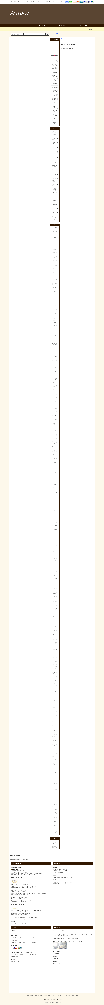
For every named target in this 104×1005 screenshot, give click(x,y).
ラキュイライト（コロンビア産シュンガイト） (54, 765)
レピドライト (54, 809)
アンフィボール (54, 340)
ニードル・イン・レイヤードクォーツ (54, 610)
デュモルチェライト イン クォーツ (55, 584)
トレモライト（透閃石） (54, 593)
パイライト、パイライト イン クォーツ (54, 618)
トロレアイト (54, 596)
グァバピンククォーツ (54, 424)
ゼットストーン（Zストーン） (54, 539)
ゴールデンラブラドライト (54, 451)
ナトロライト (54, 605)
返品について (47, 995)
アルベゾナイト (54, 329)
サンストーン (54, 474)
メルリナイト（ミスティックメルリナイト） (54, 746)
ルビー (53, 797)
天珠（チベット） (54, 589)
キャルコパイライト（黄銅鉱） (54, 419)
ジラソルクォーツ (54, 501)
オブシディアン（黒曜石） (54, 386)
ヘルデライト (54, 715)
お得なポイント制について (54, 847)
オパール (53, 382)
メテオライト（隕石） (54, 735)
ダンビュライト (54, 565)
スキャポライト (54, 516)
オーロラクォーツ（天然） (54, 379)
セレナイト (54, 543)
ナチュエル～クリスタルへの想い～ (54, 842)
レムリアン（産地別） (54, 249)
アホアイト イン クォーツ (54, 302)
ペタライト (54, 698)
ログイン (41, 25)
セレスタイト (54, 545)
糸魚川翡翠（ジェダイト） (54, 351)
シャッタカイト (54, 497)
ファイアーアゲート (54, 652)
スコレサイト (54, 520)
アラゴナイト (54, 325)
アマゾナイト (54, 309)
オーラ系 (53, 375)
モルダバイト (54, 753)
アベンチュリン (54, 298)
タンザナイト (54, 558)
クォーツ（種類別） (54, 240)
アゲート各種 (54, 265)
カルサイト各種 (54, 412)
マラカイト (54, 727)
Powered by (52, 1002)
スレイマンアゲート (54, 534)
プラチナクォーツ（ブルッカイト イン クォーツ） (55, 681)
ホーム (62, 38)
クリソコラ (54, 427)
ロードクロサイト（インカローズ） (54, 813)
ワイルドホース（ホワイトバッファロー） (54, 831)
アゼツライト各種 (54, 284)
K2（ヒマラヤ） (54, 447)
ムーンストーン (54, 731)
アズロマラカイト (54, 280)
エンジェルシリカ (54, 372)
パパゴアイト (54, 630)
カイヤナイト (54, 394)
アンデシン (54, 332)
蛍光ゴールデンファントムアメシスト (54, 442)
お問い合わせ (62, 25)
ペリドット (54, 718)
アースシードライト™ (54, 257)
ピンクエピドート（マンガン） (54, 644)
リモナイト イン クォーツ (54, 794)
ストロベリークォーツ (54, 530)
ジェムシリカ (54, 484)
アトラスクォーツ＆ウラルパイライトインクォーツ (54, 289)
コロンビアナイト (54, 459)
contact (68, 938)
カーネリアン (54, 392)
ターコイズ (54, 548)
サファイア (54, 472)
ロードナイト (54, 817)
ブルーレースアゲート (54, 673)
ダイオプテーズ (54, 552)
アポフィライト (54, 306)
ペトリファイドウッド (54, 701)
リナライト (54, 786)
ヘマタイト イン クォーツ (54, 708)
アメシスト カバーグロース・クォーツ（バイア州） (54, 320)
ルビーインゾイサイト (54, 801)
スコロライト (54, 522)
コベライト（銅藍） (54, 455)
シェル (53, 487)
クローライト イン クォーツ (54, 435)
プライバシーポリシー (67, 995)
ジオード (53, 489)
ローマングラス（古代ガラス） (54, 822)
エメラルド (54, 363)
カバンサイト (54, 408)
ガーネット (54, 389)
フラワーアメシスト (54, 692)
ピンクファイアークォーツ (54, 648)
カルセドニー (54, 415)
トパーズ (53, 598)
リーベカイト (54, 783)
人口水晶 (53, 510)
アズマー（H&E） (54, 273)
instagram (90, 29)
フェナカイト (54, 661)
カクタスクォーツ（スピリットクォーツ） (54, 403)
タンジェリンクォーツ (54, 561)
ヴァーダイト (54, 360)
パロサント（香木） (54, 633)
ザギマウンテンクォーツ (54, 469)
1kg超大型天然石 (55, 232)
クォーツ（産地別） (54, 245)
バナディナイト (54, 627)
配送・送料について (39, 995)
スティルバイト (54, 526)
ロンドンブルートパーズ (54, 826)
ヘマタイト (54, 704)
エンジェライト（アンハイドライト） (54, 367)
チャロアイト (54, 569)
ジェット (53, 481)
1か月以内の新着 (57, 33)
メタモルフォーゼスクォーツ (54, 740)
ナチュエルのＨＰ (67, 941)
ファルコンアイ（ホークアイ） (54, 657)
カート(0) (83, 25)
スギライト (54, 513)
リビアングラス (54, 790)
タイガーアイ (54, 555)
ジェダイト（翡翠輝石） (54, 478)
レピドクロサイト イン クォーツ (55, 805)
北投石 (53, 721)
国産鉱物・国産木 (54, 253)
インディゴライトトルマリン (54, 357)
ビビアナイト (54, 639)
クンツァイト (54, 438)
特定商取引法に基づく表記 (56, 995)
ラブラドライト (54, 773)
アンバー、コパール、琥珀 (54, 336)
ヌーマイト (54, 613)
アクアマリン (54, 263)
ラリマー (53, 780)
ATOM (76, 995)
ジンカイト (54, 507)
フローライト (54, 676)
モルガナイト (54, 751)
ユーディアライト (54, 760)
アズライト (54, 276)
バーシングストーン (54, 623)
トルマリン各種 (54, 602)
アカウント (20, 25)
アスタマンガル (54, 269)
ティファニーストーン (54, 575)
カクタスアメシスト (54, 398)
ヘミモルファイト (54, 712)
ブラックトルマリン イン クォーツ (55, 687)
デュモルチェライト (54, 579)
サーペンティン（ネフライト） (54, 464)
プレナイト (54, 695)
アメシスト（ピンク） (54, 313)
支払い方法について (30, 995)
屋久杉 (53, 756)
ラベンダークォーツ (54, 777)
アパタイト (54, 294)
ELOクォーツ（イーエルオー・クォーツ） (54, 345)
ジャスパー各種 (54, 493)
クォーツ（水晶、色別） (54, 236)
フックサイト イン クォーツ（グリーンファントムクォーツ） (54, 667)
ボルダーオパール (54, 724)
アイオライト (54, 260)
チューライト (54, 571)
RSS (73, 995)
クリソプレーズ (54, 431)
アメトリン (54, 316)
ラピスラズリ (54, 770)
